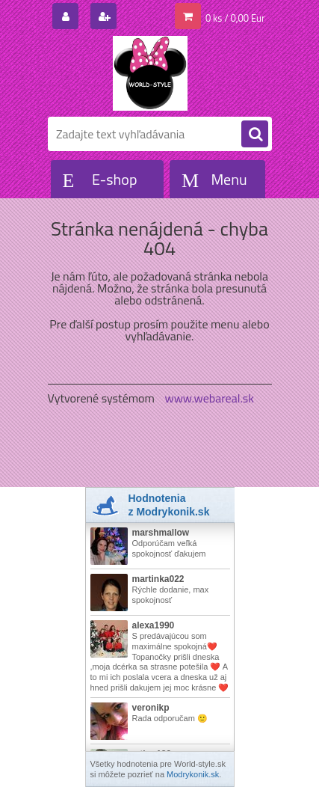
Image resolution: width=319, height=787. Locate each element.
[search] (254, 134)
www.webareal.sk (209, 398)
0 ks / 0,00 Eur (235, 17)
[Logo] (150, 73)
